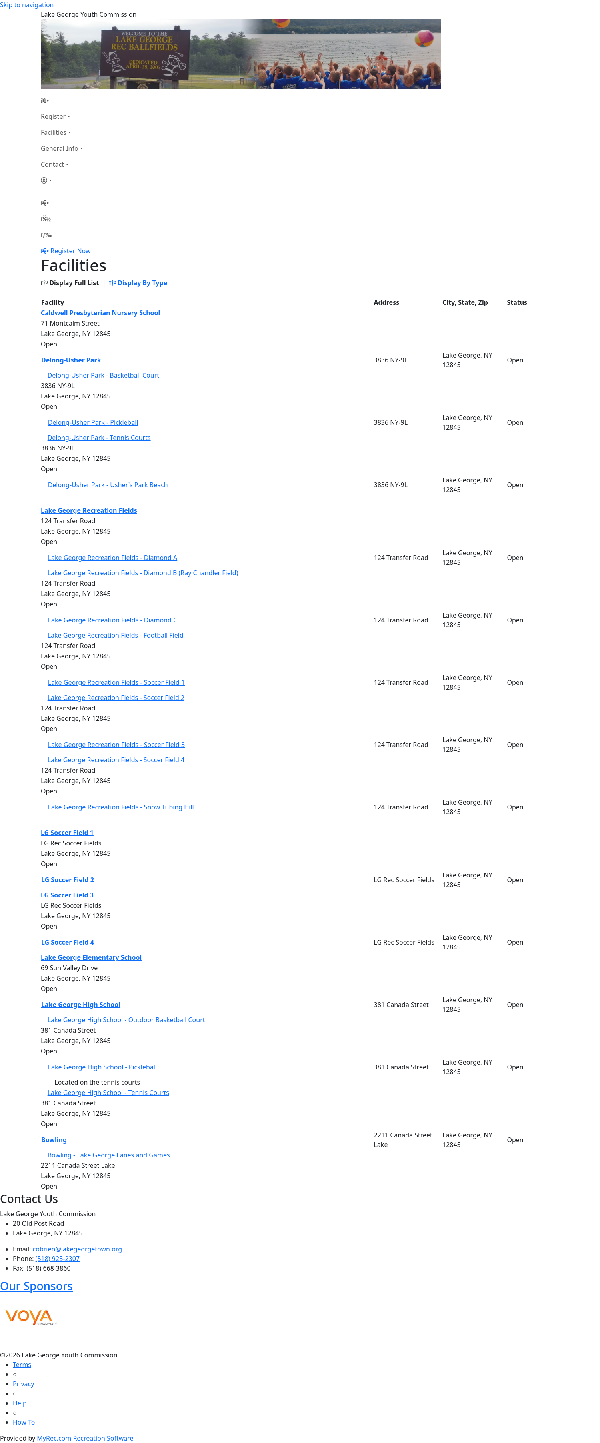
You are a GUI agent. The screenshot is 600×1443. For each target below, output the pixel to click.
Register (53, 116)
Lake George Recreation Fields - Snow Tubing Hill (121, 807)
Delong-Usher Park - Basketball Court (103, 375)
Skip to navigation (27, 4)
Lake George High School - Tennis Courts (108, 1092)
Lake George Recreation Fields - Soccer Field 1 (116, 682)
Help (20, 1403)
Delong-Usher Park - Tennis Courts (99, 437)
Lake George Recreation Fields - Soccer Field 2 (116, 697)
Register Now (70, 250)
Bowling (54, 1139)
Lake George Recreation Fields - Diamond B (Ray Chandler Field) (143, 572)
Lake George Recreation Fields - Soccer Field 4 (116, 759)
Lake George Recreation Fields (89, 510)
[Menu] (46, 235)
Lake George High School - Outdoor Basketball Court (126, 1019)
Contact (52, 164)
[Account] (62, 180)
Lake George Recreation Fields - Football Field (116, 635)
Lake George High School (80, 1004)
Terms (22, 1364)
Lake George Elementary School (91, 957)
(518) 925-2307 (58, 1258)
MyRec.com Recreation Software (85, 1438)
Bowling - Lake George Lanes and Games (109, 1155)
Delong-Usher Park (71, 360)
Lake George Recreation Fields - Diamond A (113, 557)
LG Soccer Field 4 (67, 942)
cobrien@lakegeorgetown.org (77, 1249)
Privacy (23, 1383)
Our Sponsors (36, 1285)
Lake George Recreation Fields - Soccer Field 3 (116, 744)
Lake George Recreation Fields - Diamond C (112, 620)
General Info (59, 148)
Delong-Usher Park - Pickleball (93, 422)
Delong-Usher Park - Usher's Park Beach (108, 484)
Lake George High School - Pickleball (102, 1067)
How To (24, 1422)
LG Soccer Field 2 (67, 879)
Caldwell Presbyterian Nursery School (100, 312)
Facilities (53, 132)
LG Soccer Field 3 (67, 895)
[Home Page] (62, 100)
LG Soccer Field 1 (67, 832)
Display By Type (138, 282)
